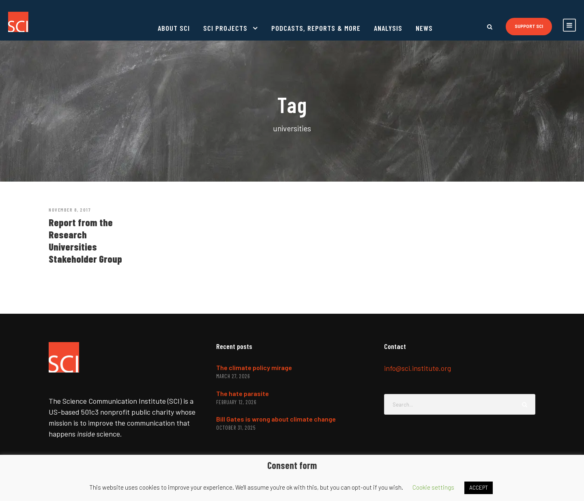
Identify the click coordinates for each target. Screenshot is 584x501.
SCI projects (225, 28)
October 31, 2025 (236, 427)
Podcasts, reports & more (316, 28)
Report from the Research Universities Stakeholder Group (85, 240)
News (424, 28)
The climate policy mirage (254, 367)
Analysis (388, 28)
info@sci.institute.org (417, 368)
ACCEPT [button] (478, 487)
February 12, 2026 (236, 402)
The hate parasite (242, 393)
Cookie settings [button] (433, 487)
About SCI (174, 28)
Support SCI (529, 26)
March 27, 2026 (233, 376)
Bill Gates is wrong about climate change (276, 419)
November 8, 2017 (70, 209)
